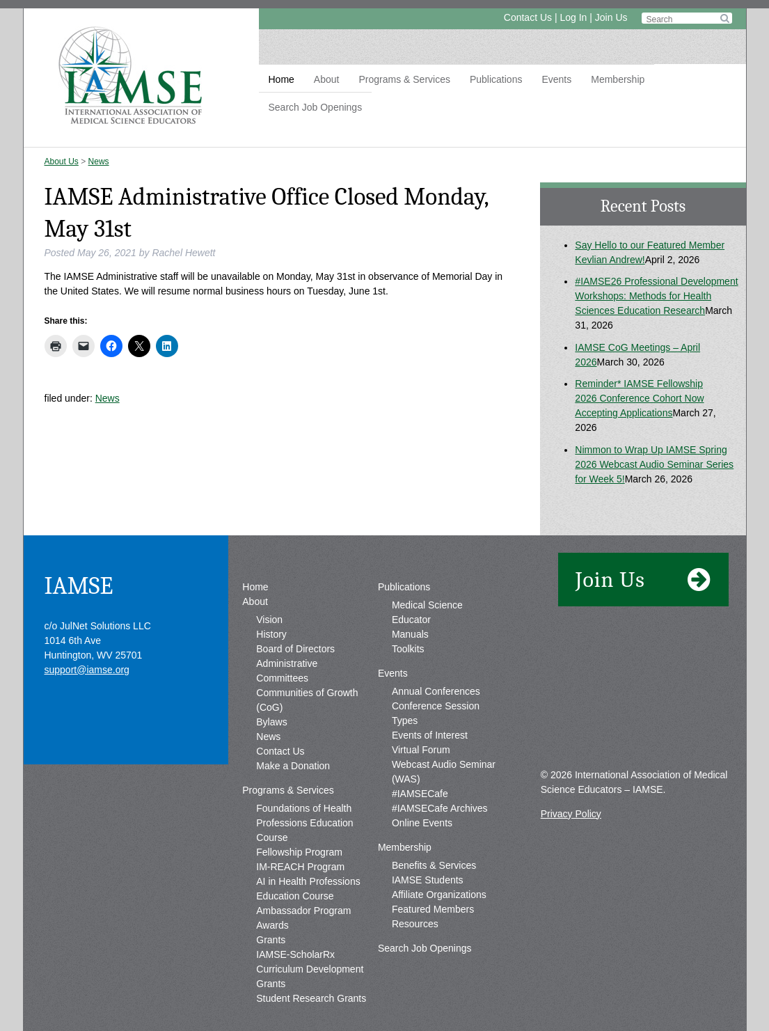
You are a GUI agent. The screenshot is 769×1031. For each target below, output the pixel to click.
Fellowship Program (299, 852)
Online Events (422, 822)
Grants (270, 939)
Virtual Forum (421, 749)
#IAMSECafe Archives (440, 808)
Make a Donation (293, 765)
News (98, 161)
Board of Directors (295, 648)
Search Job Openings (316, 107)
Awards (272, 925)
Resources (415, 923)
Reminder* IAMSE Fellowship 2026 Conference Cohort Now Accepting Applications (639, 398)
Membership (617, 79)
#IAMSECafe (420, 793)
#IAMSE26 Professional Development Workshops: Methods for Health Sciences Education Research (656, 296)
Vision (269, 619)
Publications (496, 79)
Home (281, 79)
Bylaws (271, 721)
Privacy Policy (571, 813)
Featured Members (433, 909)
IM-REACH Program (300, 866)
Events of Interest (430, 735)
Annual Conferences (436, 691)
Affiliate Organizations (439, 894)
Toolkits (408, 648)
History (271, 634)
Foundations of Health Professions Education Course (304, 823)
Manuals (410, 634)
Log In (573, 17)
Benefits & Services (434, 865)
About (327, 79)
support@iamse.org (87, 669)
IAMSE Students (427, 880)
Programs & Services (404, 79)
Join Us (611, 17)
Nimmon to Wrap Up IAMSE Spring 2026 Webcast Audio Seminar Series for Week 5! (654, 464)
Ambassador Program (303, 910)
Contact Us (528, 17)
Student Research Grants (311, 998)
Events (556, 79)
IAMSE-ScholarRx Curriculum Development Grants (309, 969)
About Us (62, 161)
